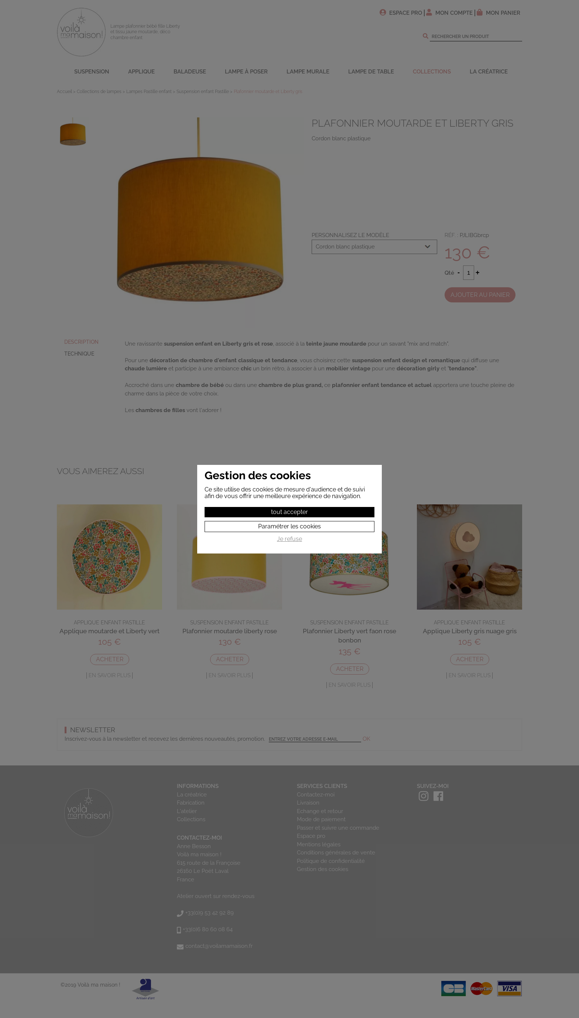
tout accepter (289, 511)
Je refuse (289, 539)
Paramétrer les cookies (289, 526)
